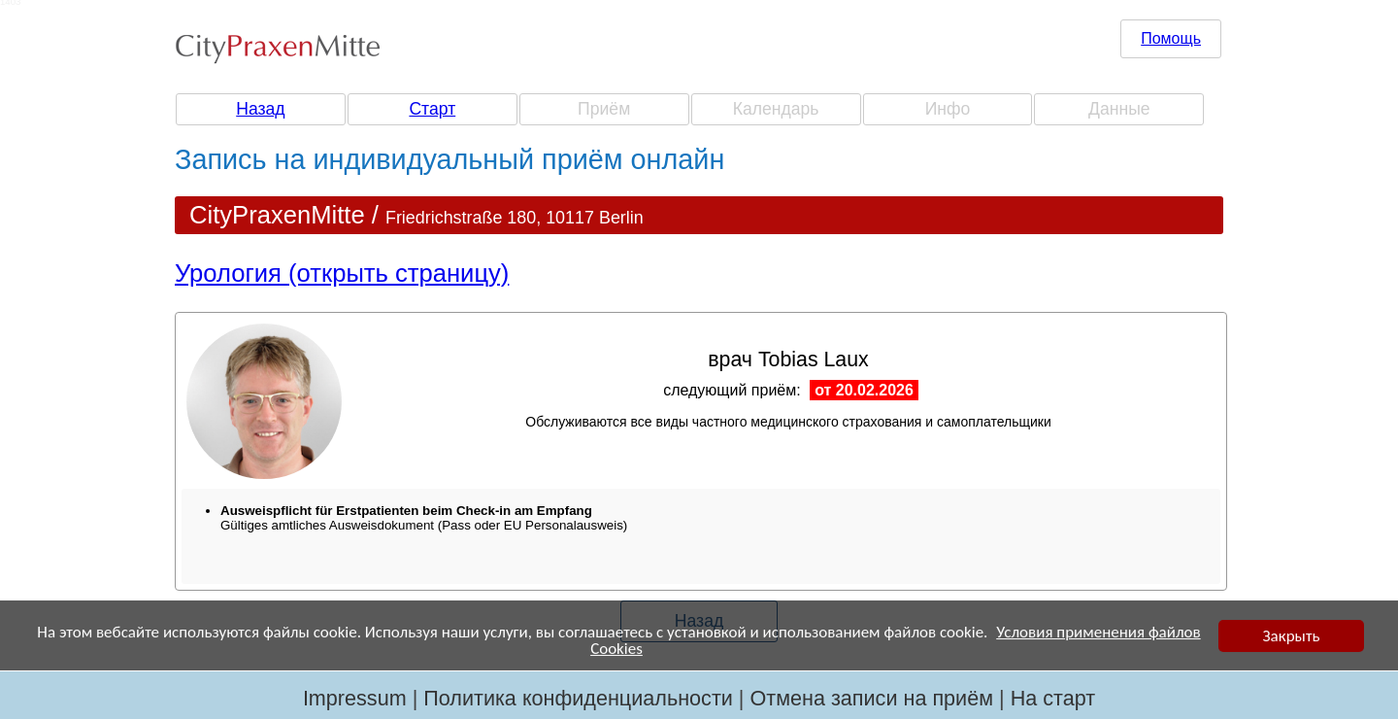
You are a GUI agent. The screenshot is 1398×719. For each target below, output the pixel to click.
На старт (1053, 698)
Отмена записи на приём (871, 698)
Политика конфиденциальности (578, 698)
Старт (432, 109)
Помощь (1171, 38)
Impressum (355, 698)
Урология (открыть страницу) (342, 273)
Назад (260, 109)
